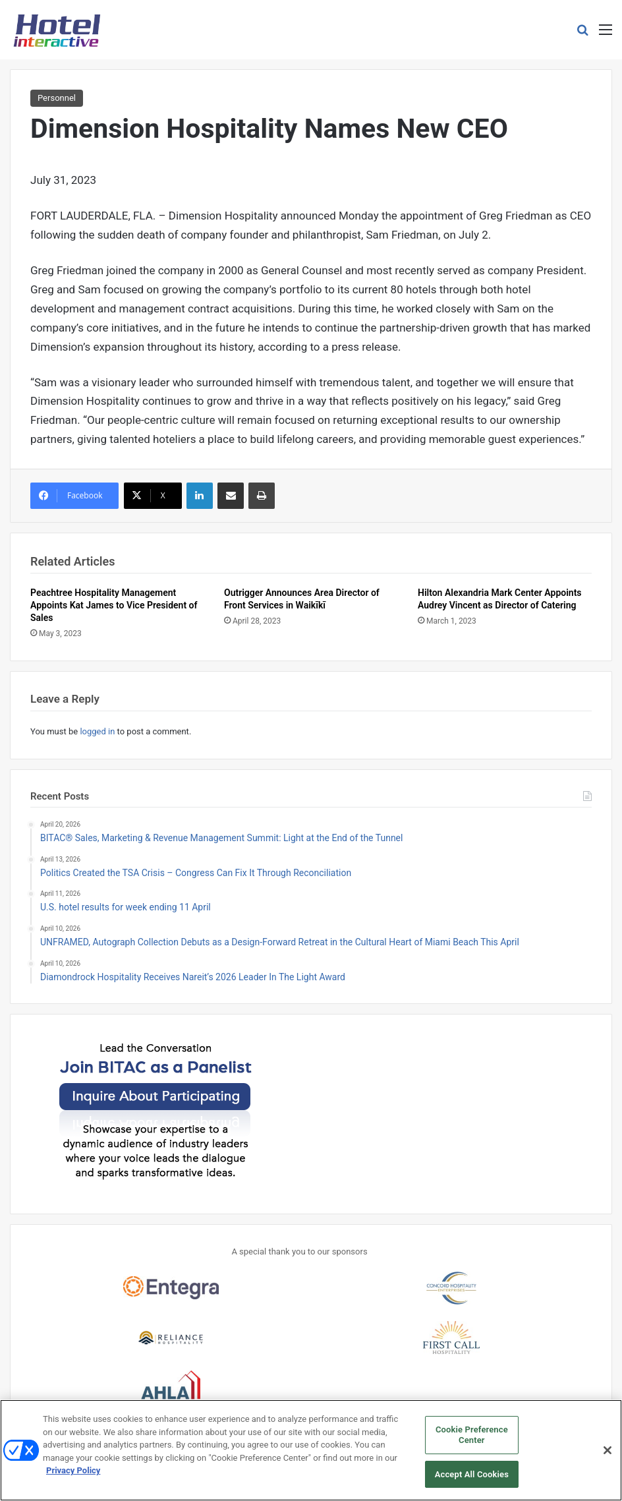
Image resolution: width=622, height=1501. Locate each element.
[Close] (607, 1458)
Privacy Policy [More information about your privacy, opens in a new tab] (73, 1478)
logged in (97, 731)
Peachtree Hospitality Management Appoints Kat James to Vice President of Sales (114, 605)
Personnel (57, 98)
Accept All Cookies (472, 1481)
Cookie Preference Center (472, 1442)
